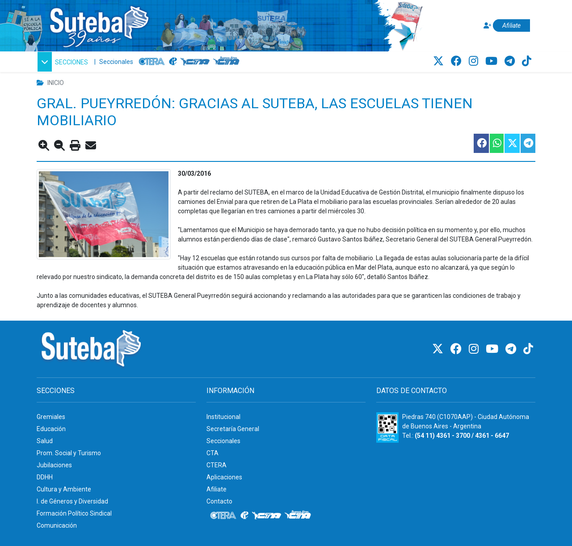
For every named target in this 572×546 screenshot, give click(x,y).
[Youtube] (492, 61)
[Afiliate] (505, 25)
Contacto (219, 501)
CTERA (216, 465)
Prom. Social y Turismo (69, 453)
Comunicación (57, 525)
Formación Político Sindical (74, 513)
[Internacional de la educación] (173, 61)
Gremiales (51, 416)
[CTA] (195, 61)
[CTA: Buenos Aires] (227, 61)
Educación (51, 428)
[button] (63, 61)
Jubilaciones (54, 465)
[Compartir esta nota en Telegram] (527, 143)
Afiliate (216, 489)
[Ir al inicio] (98, 24)
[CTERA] (152, 61)
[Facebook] (457, 61)
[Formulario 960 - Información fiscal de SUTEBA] (387, 427)
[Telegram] (511, 61)
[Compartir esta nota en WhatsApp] (496, 143)
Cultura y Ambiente (64, 489)
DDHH (45, 477)
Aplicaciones (224, 477)
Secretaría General (232, 428)
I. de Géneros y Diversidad (72, 501)
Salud (45, 440)
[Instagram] (475, 61)
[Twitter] (439, 61)
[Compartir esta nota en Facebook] (481, 143)
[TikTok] (526, 61)
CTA (212, 453)
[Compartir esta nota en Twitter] (512, 143)
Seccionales (116, 61)
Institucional (223, 416)
